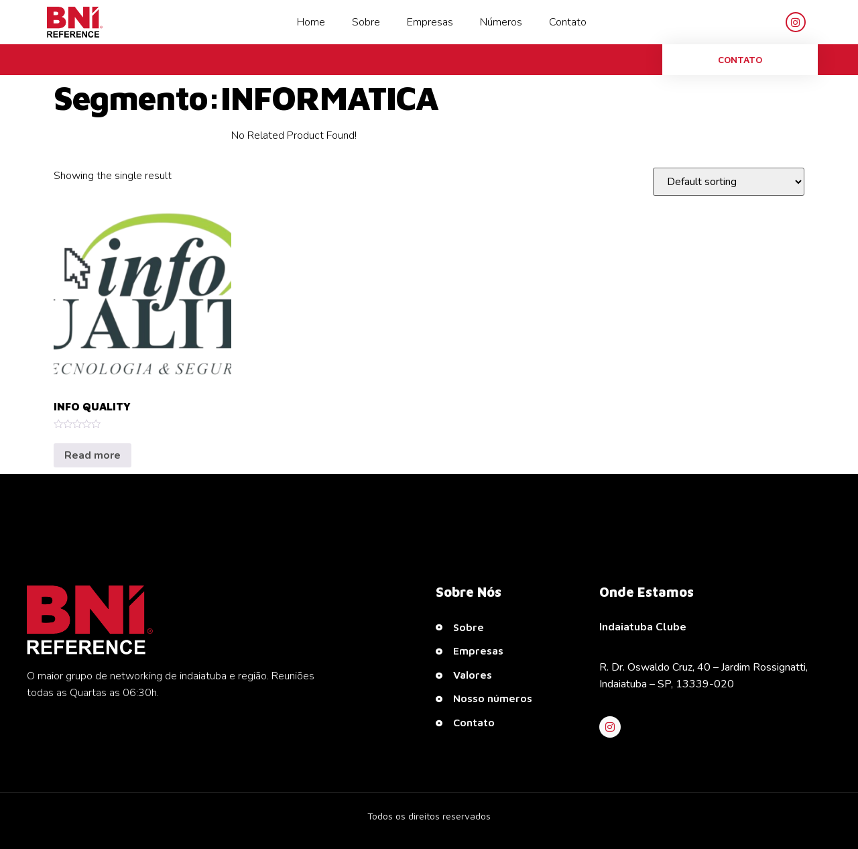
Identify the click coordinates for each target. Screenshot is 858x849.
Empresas (430, 22)
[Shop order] (728, 182)
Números (501, 22)
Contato (568, 22)
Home (311, 22)
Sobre (366, 22)
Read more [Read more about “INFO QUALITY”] (92, 455)
